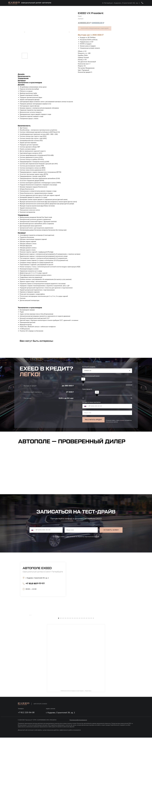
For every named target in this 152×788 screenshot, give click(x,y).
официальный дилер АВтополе (36, 3)
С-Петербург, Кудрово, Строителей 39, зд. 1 (121, 3)
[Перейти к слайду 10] (74, 668)
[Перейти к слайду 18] (88, 668)
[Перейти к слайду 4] (63, 668)
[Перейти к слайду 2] (60, 668)
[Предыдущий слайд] (29, 640)
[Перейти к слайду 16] (84, 668)
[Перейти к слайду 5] (65, 668)
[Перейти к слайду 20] (91, 668)
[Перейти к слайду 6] (67, 668)
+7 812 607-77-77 (35, 584)
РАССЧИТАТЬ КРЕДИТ (93, 420)
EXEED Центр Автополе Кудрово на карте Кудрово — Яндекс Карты (76, 741)
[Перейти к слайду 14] (81, 668)
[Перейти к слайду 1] (58, 668)
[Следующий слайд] (122, 640)
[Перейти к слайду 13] (79, 668)
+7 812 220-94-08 (26, 763)
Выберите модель (88, 367)
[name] (107, 412)
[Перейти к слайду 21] (93, 668)
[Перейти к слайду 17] (86, 668)
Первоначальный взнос (91, 376)
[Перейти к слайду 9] (72, 668)
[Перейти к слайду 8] (70, 668)
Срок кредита (87, 389)
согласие (121, 420)
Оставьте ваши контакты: (91, 402)
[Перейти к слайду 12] (77, 668)
